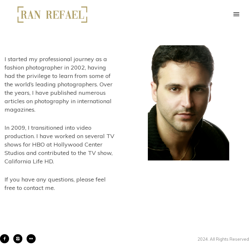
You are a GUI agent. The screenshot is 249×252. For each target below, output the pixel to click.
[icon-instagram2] (19, 238)
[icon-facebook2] (6, 238)
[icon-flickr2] (31, 238)
